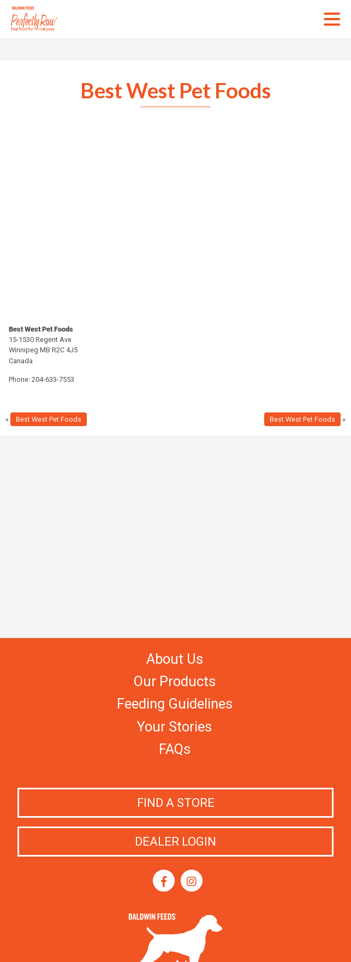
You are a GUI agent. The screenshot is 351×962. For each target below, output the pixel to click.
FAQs (175, 749)
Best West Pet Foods (48, 419)
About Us (174, 659)
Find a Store (176, 803)
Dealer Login (175, 841)
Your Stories (174, 726)
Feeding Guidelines (175, 703)
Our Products (175, 681)
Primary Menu (332, 19)
